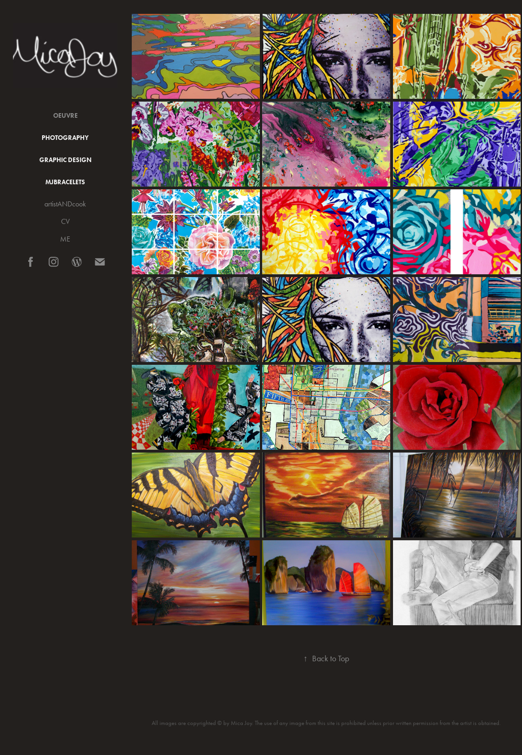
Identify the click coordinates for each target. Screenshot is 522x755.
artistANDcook (65, 203)
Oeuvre (65, 116)
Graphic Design (65, 160)
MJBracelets (65, 182)
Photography (65, 138)
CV (65, 221)
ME (65, 239)
